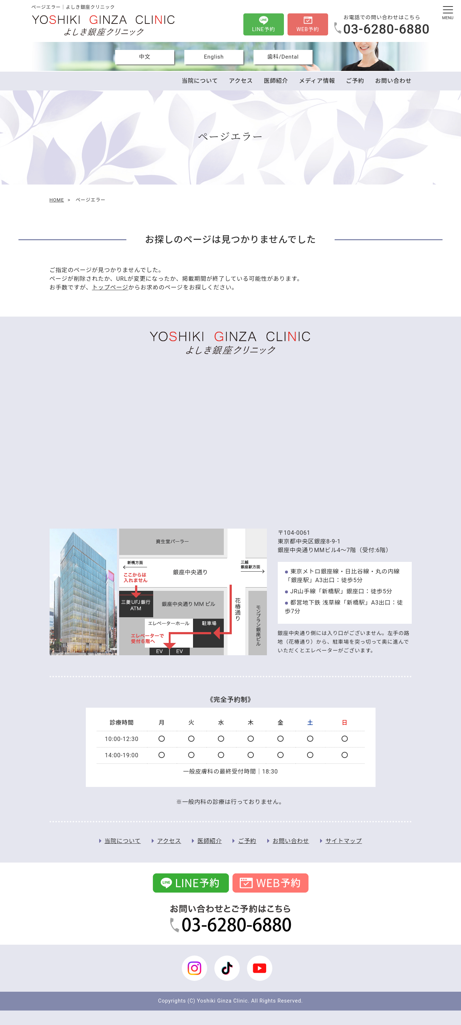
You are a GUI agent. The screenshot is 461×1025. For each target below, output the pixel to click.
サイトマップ (344, 841)
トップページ (110, 287)
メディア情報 (317, 80)
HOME (57, 200)
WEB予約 (307, 29)
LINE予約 (263, 29)
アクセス (241, 80)
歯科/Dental (283, 57)
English (214, 57)
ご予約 (355, 80)
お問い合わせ (393, 80)
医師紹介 (276, 80)
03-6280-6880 (386, 29)
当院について (200, 80)
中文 (145, 57)
